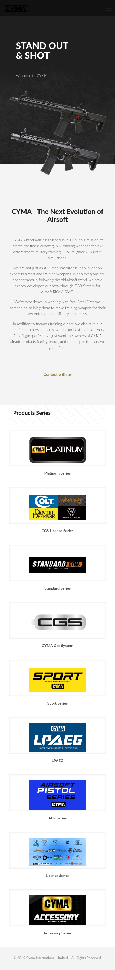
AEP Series (57, 818)
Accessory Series (57, 933)
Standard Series (57, 588)
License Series (58, 875)
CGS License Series (57, 530)
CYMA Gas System (57, 645)
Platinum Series (57, 473)
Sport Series (57, 703)
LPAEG (57, 760)
